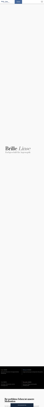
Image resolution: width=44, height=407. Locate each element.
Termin (18, 2)
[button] (42, 2)
